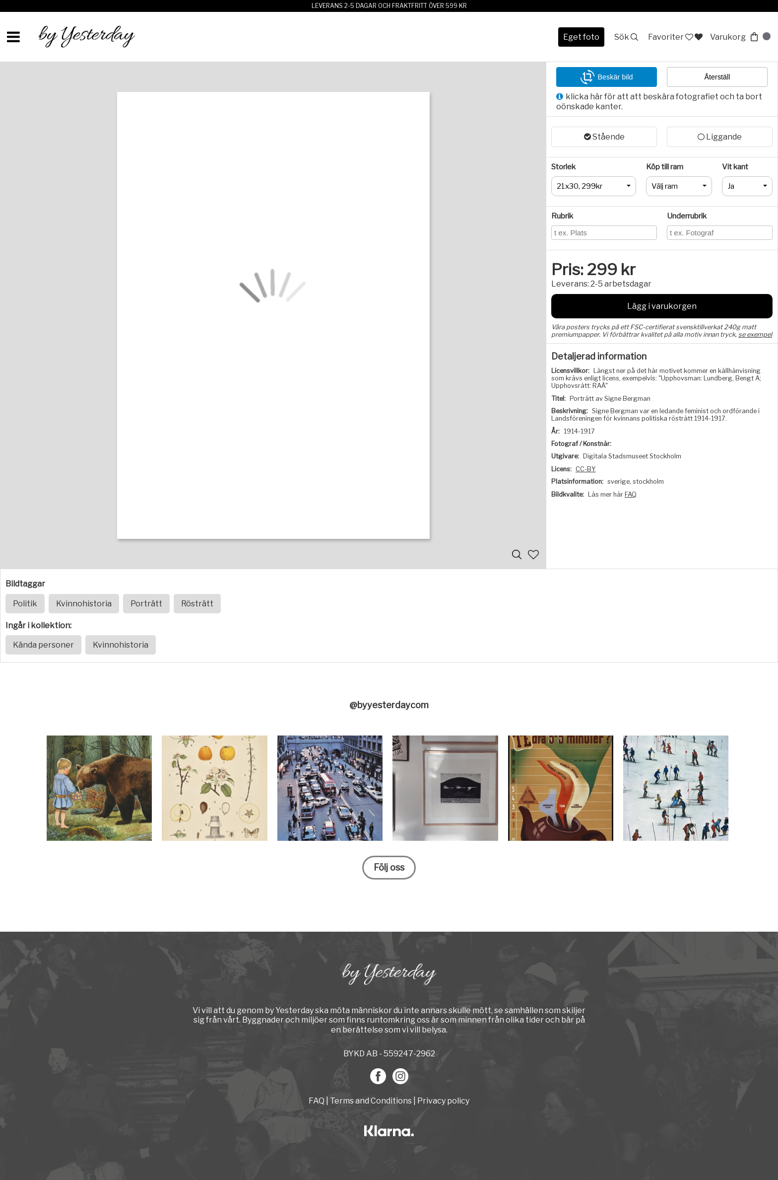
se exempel (755, 334)
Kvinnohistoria (84, 603)
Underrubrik (687, 216)
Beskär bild (606, 77)
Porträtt (146, 603)
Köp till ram (664, 166)
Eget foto (581, 37)
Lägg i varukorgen (662, 306)
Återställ (717, 77)
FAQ (631, 494)
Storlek (563, 166)
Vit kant (735, 166)
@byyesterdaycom (389, 705)
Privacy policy (443, 1101)
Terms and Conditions (371, 1101)
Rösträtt (197, 603)
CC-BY (586, 469)
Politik (25, 603)
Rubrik (562, 216)
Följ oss (389, 867)
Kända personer (43, 645)
